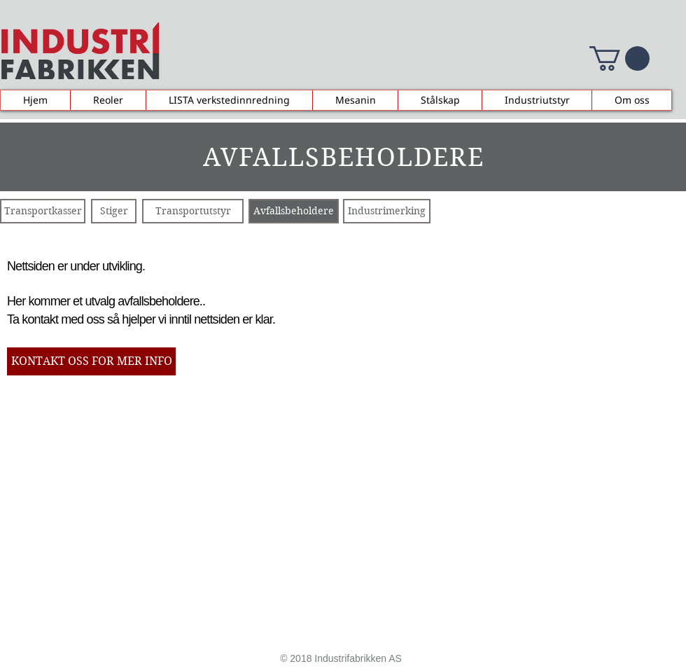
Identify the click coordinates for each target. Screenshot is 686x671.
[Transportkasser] (42, 211)
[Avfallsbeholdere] (293, 211)
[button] (619, 58)
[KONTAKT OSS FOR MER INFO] (91, 361)
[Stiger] (113, 211)
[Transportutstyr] (193, 211)
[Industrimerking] (386, 211)
